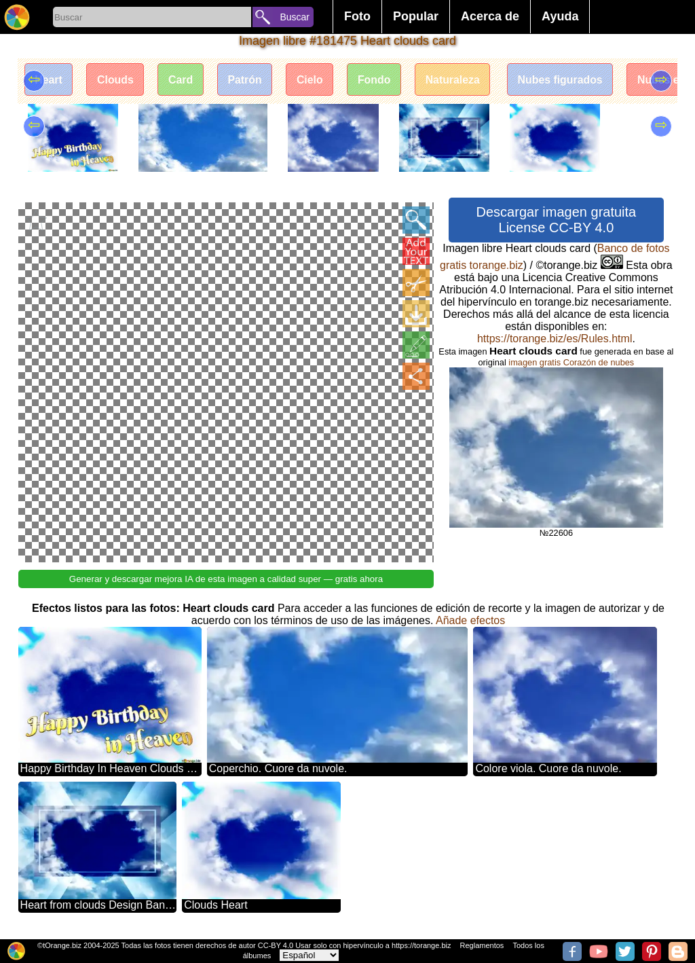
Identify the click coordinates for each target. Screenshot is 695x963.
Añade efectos (470, 619)
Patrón (247, 80)
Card (182, 80)
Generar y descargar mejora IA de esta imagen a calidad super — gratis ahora (226, 578)
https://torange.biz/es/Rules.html (555, 338)
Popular (415, 16)
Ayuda (560, 16)
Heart (49, 80)
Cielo (313, 80)
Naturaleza (457, 80)
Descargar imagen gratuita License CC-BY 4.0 (556, 219)
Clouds (116, 80)
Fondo (378, 80)
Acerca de (490, 16)
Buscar (294, 17)
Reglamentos (482, 945)
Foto (357, 16)
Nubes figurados (566, 80)
